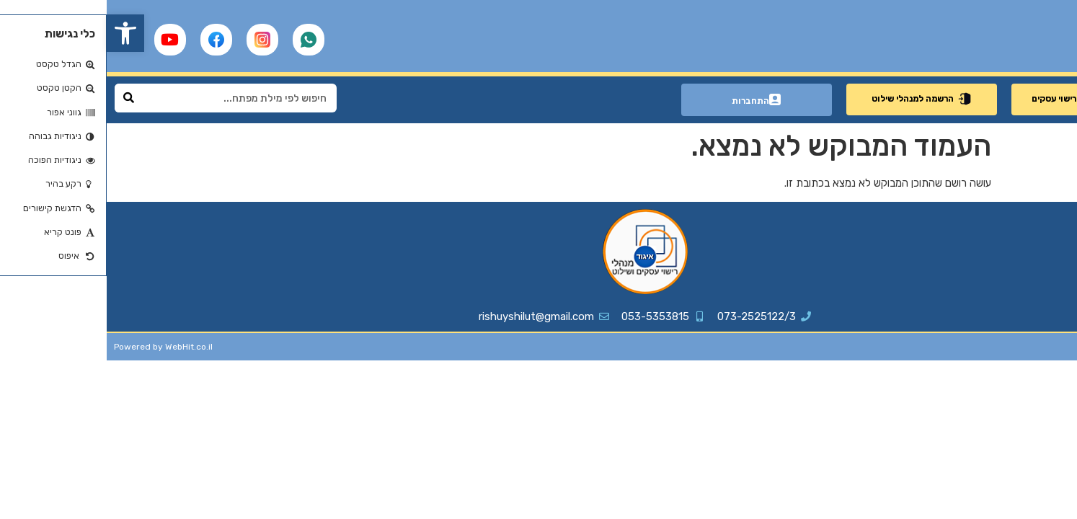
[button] (18, 33)
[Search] (22, 98)
